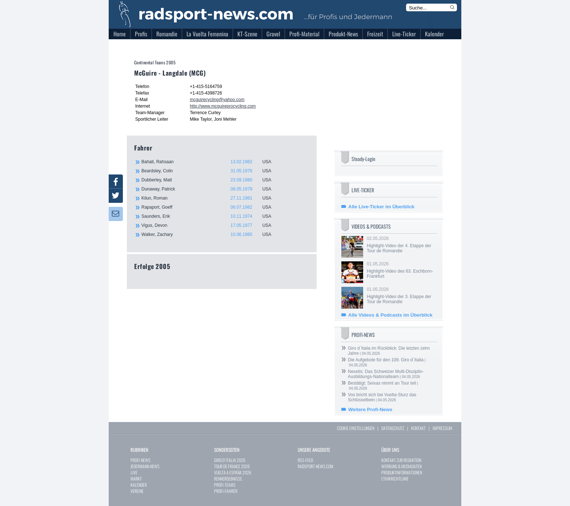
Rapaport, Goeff (210, 207)
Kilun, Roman (210, 198)
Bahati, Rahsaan (210, 161)
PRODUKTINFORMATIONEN (401, 472)
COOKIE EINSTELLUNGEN (355, 428)
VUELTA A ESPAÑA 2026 (232, 472)
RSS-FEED (305, 460)
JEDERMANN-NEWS (145, 466)
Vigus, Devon (210, 225)
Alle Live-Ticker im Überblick (381, 206)
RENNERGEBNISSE (228, 478)
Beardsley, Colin (210, 170)
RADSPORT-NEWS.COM (315, 466)
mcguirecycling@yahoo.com (217, 99)
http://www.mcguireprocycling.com (223, 106)
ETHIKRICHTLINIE (395, 478)
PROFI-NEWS (140, 460)
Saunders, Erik (210, 216)
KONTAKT (418, 428)
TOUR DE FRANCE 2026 (232, 466)
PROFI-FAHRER (225, 491)
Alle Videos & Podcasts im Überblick (390, 315)
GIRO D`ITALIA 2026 (229, 460)
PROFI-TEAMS (225, 485)
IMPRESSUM (442, 428)
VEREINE (137, 491)
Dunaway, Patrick (210, 189)
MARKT (136, 478)
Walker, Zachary (210, 234)
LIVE (134, 472)
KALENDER (139, 485)
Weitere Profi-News (370, 409)
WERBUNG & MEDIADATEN (401, 466)
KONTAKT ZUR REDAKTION (401, 460)
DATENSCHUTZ (392, 428)
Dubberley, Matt (210, 179)
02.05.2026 (401, 244)
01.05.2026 (401, 270)
